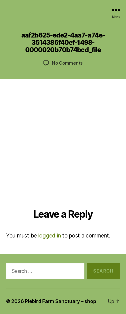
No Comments (67, 63)
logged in (49, 235)
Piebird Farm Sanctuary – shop (60, 301)
